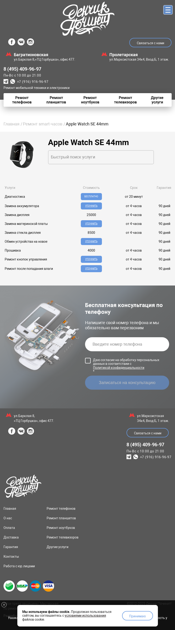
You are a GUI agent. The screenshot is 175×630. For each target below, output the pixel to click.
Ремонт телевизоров (62, 537)
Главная (11, 123)
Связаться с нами (150, 43)
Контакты (11, 556)
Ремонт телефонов (61, 508)
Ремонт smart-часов (42, 123)
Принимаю (137, 616)
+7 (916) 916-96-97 (32, 82)
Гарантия (11, 547)
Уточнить (91, 206)
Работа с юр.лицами (19, 566)
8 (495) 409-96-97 (22, 69)
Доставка (11, 537)
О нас (8, 518)
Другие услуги (57, 547)
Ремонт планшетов (61, 518)
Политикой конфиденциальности (118, 368)
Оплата (9, 528)
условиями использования (85, 615)
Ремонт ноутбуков (61, 528)
